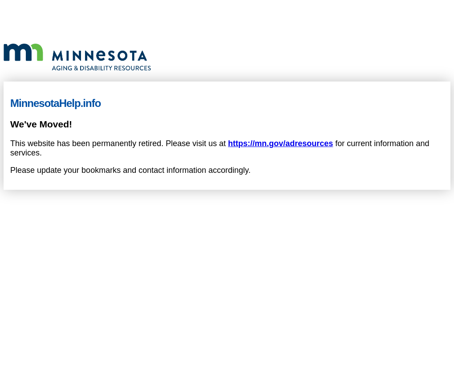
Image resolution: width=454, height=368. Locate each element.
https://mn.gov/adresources (280, 143)
